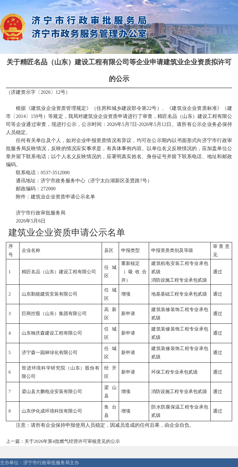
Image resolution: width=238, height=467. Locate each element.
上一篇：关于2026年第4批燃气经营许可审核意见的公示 (63, 441)
